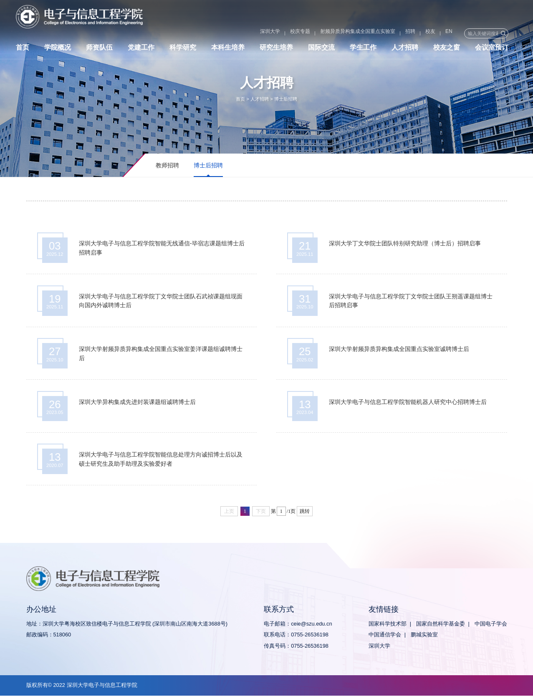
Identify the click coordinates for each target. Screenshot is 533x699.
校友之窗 (446, 49)
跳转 (305, 515)
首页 (22, 49)
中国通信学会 (385, 638)
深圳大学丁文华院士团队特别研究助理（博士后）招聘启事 (405, 243)
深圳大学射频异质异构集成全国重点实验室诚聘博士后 (399, 351)
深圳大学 (248, 33)
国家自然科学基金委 (440, 627)
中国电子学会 (491, 627)
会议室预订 (491, 49)
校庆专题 (278, 33)
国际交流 (321, 49)
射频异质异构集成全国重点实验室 (335, 33)
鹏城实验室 (424, 638)
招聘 (388, 33)
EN (426, 33)
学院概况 (57, 49)
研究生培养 (276, 49)
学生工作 (363, 49)
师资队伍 (99, 49)
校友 (408, 33)
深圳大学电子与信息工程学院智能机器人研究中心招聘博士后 (408, 404)
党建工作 (141, 49)
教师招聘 (167, 165)
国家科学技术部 (388, 627)
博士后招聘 (285, 98)
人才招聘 (405, 49)
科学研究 (182, 49)
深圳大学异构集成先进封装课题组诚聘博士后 (137, 404)
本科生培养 (228, 49)
